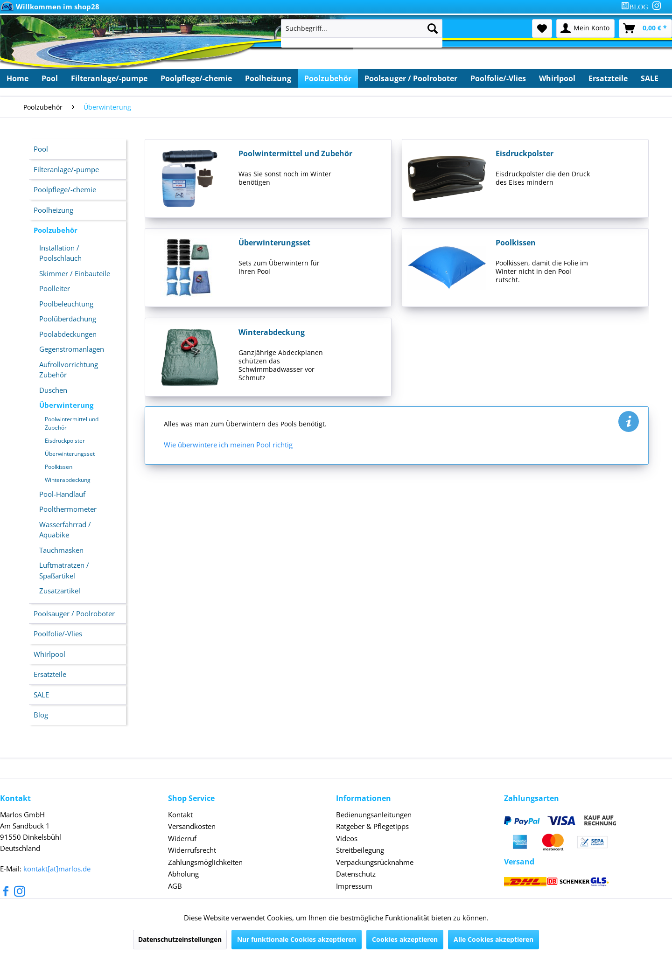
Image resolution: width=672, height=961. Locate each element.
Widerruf (182, 838)
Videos (346, 838)
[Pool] (49, 78)
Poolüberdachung (67, 318)
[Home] (17, 78)
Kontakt (180, 814)
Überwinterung (66, 405)
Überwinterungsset (70, 454)
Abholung (183, 873)
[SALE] (649, 78)
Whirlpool (49, 654)
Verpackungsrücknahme (374, 862)
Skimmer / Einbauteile (74, 273)
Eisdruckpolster (65, 441)
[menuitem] (636, 7)
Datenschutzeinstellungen (180, 939)
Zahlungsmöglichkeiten (205, 862)
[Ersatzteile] (608, 78)
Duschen (53, 390)
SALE (41, 694)
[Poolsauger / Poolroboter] (411, 78)
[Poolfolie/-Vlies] (498, 78)
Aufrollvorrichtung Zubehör (68, 370)
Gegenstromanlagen (71, 349)
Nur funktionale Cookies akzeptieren (296, 939)
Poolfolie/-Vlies (58, 633)
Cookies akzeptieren (405, 939)
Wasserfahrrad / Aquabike (65, 530)
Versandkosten (192, 826)
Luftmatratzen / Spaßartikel (64, 570)
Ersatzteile (50, 674)
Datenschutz (356, 873)
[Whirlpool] (557, 78)
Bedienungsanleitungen (374, 814)
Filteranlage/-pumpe (66, 169)
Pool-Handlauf (62, 494)
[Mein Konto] (585, 28)
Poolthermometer (68, 509)
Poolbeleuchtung (66, 303)
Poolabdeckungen (68, 334)
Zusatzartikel (59, 590)
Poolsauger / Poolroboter (74, 613)
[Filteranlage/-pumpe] (109, 78)
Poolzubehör (55, 230)
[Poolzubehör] (328, 78)
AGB (175, 886)
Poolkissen (58, 467)
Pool (41, 148)
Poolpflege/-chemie (65, 189)
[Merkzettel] (542, 28)
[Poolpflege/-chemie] (196, 78)
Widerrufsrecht (192, 850)
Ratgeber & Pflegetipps (372, 826)
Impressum (354, 886)
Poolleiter (54, 288)
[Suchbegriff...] (361, 28)
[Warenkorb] (645, 28)
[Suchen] (432, 28)
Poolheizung (53, 210)
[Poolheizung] (268, 78)
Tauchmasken (61, 550)
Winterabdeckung (68, 480)
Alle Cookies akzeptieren (493, 939)
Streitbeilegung (360, 850)
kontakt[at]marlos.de (57, 868)
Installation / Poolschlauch (60, 253)
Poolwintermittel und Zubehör (71, 423)
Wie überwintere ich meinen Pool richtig (228, 444)
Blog (41, 714)
